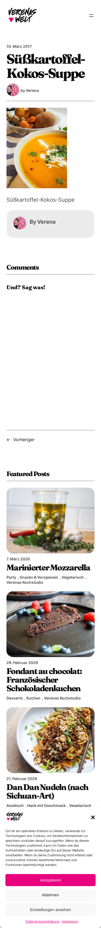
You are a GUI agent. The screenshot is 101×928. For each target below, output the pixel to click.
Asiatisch (15, 805)
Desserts (14, 698)
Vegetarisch (73, 577)
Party (11, 577)
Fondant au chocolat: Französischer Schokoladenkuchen (44, 680)
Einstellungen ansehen (50, 909)
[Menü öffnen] (91, 15)
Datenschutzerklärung (42, 921)
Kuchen (33, 698)
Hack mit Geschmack (46, 805)
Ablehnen (50, 895)
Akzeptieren (50, 880)
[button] (93, 817)
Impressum (70, 921)
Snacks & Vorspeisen (39, 577)
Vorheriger (23, 439)
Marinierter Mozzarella (48, 567)
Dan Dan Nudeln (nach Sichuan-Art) (47, 791)
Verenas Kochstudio (24, 582)
